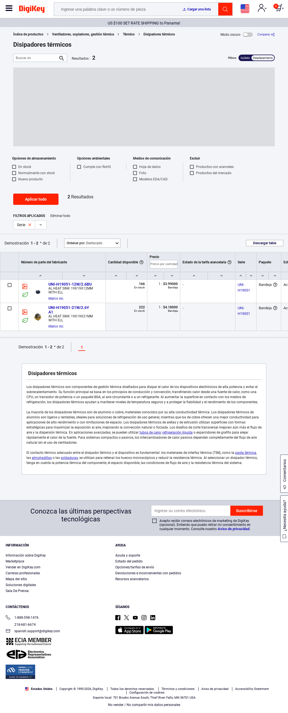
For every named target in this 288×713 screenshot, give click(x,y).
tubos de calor (150, 432)
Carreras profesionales (23, 573)
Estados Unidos (39, 689)
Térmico (129, 34)
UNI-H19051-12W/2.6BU (70, 284)
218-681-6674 (21, 625)
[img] (31, 10)
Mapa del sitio (16, 579)
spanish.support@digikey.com (33, 631)
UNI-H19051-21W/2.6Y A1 (69, 309)
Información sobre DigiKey (26, 555)
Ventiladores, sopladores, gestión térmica (83, 34)
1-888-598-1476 (22, 618)
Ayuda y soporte (127, 555)
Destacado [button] (84, 243)
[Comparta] (266, 34)
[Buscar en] (36, 58)
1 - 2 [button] (34, 243)
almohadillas (42, 458)
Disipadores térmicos (159, 34)
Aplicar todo (36, 199)
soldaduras (69, 458)
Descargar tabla (264, 243)
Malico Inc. (56, 299)
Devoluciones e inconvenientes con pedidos (148, 573)
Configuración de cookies (147, 692)
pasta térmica (245, 453)
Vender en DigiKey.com (23, 567)
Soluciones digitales (21, 585)
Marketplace (15, 561)
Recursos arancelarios (132, 579)
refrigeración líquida (177, 432)
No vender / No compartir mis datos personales (144, 705)
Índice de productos (28, 34)
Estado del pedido (129, 561)
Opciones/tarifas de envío (134, 567)
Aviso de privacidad (233, 529)
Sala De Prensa (17, 591)
